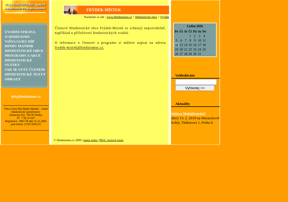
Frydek (164, 17)
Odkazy (13, 79)
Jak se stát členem (25, 69)
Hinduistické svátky (18, 62)
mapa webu (91, 140)
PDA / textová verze (111, 140)
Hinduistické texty (25, 74)
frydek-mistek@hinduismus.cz (79, 47)
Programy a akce (23, 55)
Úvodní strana (20, 32)
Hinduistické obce (146, 17)
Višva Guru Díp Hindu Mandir (19, 43)
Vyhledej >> (195, 88)
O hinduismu (17, 37)
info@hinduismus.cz (26, 96)
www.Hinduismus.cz (119, 17)
